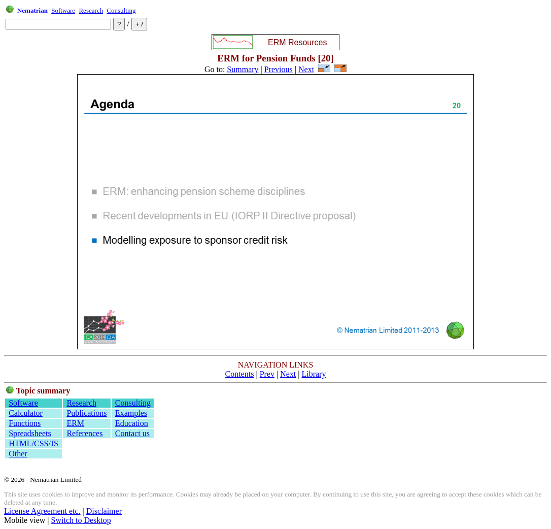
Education (131, 423)
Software (63, 10)
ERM (75, 423)
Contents (239, 374)
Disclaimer (104, 511)
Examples (131, 413)
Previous (278, 69)
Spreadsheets (30, 433)
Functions (25, 423)
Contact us (132, 433)
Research (91, 10)
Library (313, 374)
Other (18, 453)
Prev (267, 374)
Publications (86, 413)
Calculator (26, 413)
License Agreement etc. (42, 511)
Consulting (121, 10)
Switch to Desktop (81, 520)
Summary (242, 69)
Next (306, 69)
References (84, 433)
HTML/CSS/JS (33, 443)
